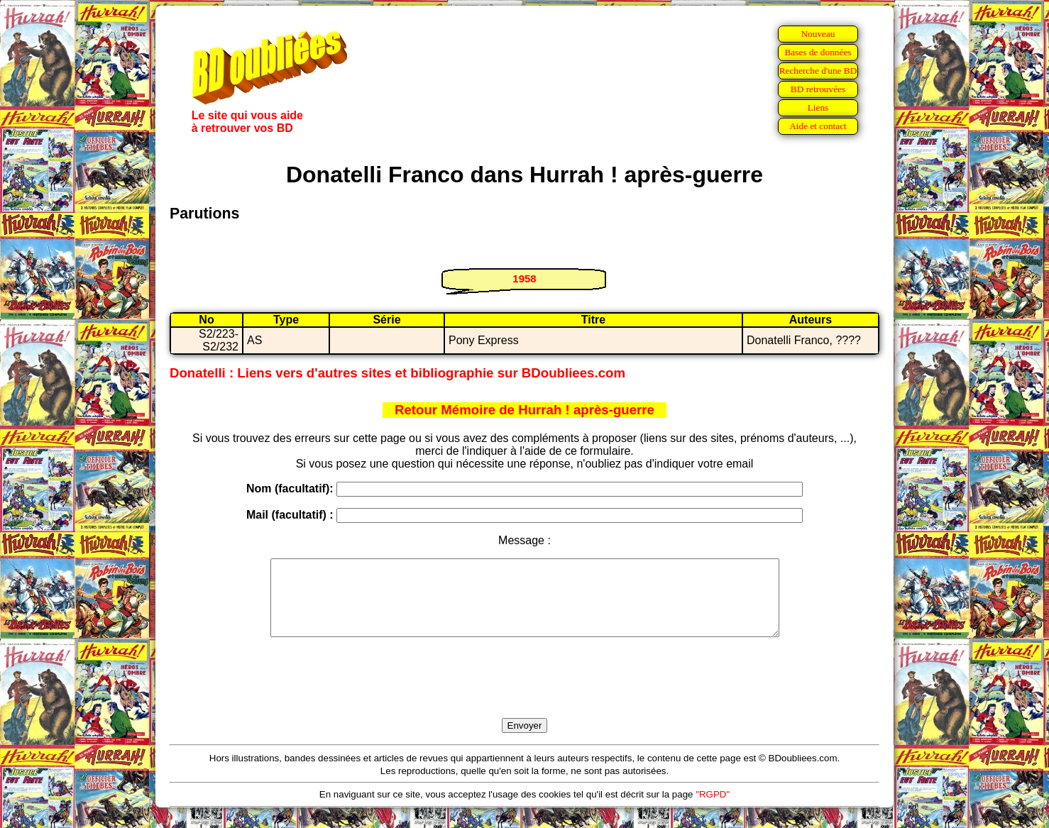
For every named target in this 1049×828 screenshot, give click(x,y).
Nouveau (818, 33)
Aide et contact (818, 126)
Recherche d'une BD (818, 70)
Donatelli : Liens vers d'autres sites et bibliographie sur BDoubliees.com (397, 372)
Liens (818, 107)
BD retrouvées (818, 89)
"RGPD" (713, 809)
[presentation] (524, 694)
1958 (524, 278)
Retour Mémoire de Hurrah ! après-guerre (524, 409)
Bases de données (817, 52)
